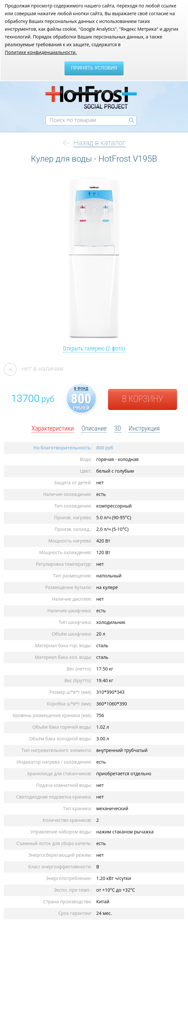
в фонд (81, 388)
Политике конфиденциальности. (41, 52)
